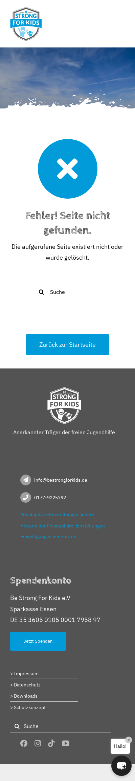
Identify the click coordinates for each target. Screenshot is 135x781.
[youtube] (65, 743)
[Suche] (67, 291)
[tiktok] (51, 743)
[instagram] (38, 743)
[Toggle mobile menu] (121, 11)
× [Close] (128, 740)
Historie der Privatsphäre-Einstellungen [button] (62, 526)
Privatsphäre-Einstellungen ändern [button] (57, 515)
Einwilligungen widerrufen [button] (48, 537)
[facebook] (24, 743)
